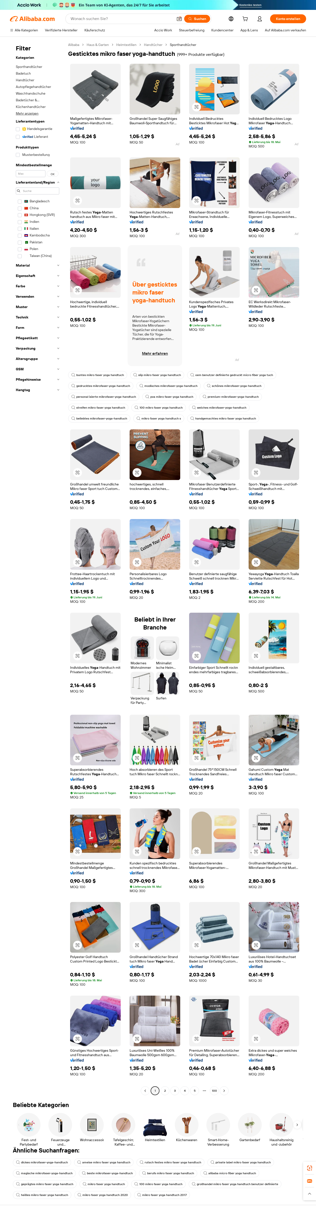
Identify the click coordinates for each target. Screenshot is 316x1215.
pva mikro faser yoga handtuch (169, 397)
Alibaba (73, 45)
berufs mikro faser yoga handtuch (168, 1173)
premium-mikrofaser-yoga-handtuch (231, 397)
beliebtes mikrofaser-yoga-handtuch (99, 418)
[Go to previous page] (145, 1090)
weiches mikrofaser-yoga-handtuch (219, 408)
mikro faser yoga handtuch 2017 (162, 1195)
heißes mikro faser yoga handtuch (42, 1195)
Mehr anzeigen (27, 113)
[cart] (246, 19)
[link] (309, 1168)
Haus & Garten (98, 45)
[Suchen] (197, 19)
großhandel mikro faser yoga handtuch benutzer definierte (235, 1184)
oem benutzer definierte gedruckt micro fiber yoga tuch (231, 375)
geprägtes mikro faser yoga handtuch (44, 1184)
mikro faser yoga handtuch (104, 1184)
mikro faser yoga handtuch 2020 (103, 1195)
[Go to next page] (224, 1090)
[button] (179, 19)
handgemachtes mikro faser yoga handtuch (223, 418)
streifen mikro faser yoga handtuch (98, 408)
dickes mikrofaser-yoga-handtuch (42, 1162)
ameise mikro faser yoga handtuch (103, 1162)
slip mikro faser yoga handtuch (157, 375)
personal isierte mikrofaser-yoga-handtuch (103, 397)
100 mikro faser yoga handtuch (159, 408)
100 (214, 1090)
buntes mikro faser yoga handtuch (97, 375)
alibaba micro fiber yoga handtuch (229, 1173)
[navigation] (37, 568)
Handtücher (153, 45)
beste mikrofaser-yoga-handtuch (107, 1173)
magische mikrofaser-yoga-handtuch (44, 1173)
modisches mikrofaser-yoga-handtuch (168, 386)
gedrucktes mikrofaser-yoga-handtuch (100, 386)
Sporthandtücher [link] (183, 45)
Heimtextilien (126, 45)
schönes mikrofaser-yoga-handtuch (234, 386)
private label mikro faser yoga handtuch (241, 1162)
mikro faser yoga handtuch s (159, 418)
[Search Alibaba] (121, 18)
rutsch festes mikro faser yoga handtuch (170, 1162)
